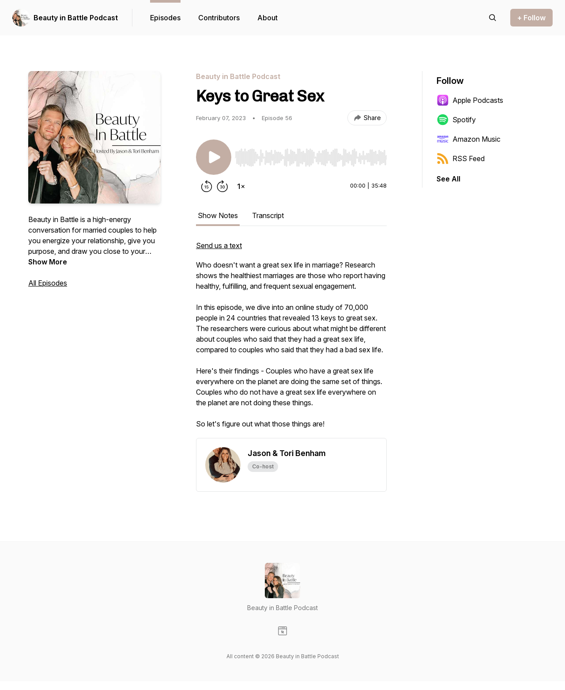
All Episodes (47, 283)
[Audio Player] (311, 155)
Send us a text (219, 245)
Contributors (219, 17)
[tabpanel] (291, 339)
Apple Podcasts (470, 100)
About (267, 17)
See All (448, 178)
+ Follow (531, 17)
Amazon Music (469, 139)
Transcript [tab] (268, 215)
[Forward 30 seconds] (222, 186)
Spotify (456, 119)
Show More (47, 261)
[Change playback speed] (241, 186)
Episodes (165, 17)
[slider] (311, 157)
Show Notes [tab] (218, 215)
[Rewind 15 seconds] (206, 186)
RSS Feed (461, 158)
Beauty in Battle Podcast (76, 17)
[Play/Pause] (213, 157)
